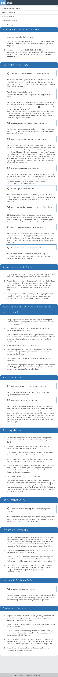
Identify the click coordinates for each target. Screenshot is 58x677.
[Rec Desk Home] (12, 2)
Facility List (27, 440)
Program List (17, 277)
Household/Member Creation (11, 8)
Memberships (20, 550)
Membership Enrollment (9, 21)
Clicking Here (27, 37)
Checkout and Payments (9, 25)
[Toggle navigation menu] (56, 2)
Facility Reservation (8, 16)
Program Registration (8, 12)
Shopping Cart (44, 294)
